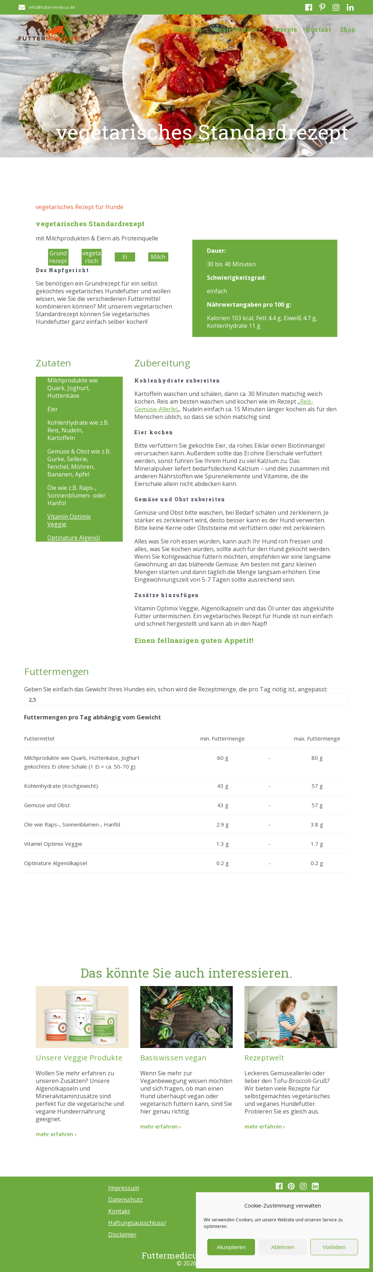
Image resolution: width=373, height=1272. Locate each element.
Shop (348, 29)
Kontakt (318, 29)
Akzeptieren (231, 1247)
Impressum (123, 1188)
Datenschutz (125, 1200)
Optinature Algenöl (73, 538)
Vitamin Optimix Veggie (69, 520)
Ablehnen (282, 1247)
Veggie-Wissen (234, 29)
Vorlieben (334, 1247)
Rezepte (284, 29)
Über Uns (187, 29)
